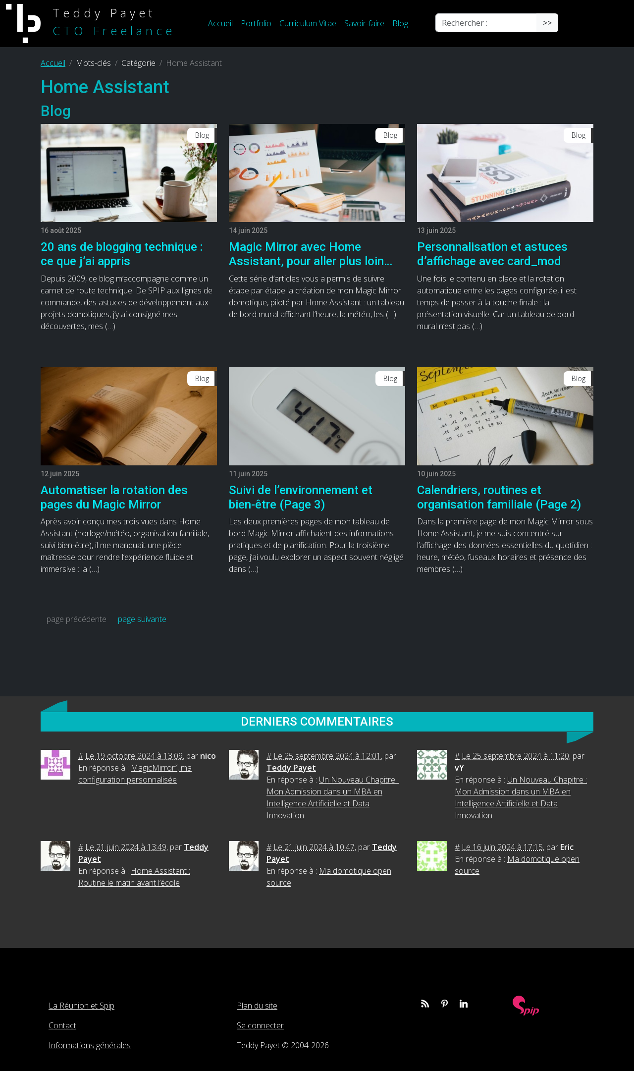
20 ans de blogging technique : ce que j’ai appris (122, 254)
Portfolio (256, 23)
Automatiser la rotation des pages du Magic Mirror (114, 497)
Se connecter (260, 1025)
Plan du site (257, 1005)
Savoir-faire (364, 23)
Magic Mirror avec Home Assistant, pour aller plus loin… (310, 254)
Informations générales (90, 1045)
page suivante (142, 619)
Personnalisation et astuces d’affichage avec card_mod (492, 254)
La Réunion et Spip (81, 1005)
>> (547, 22)
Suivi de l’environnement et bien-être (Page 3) (300, 497)
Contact (62, 1025)
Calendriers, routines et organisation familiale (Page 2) (499, 497)
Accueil (220, 23)
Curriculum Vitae (307, 23)
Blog (400, 23)
